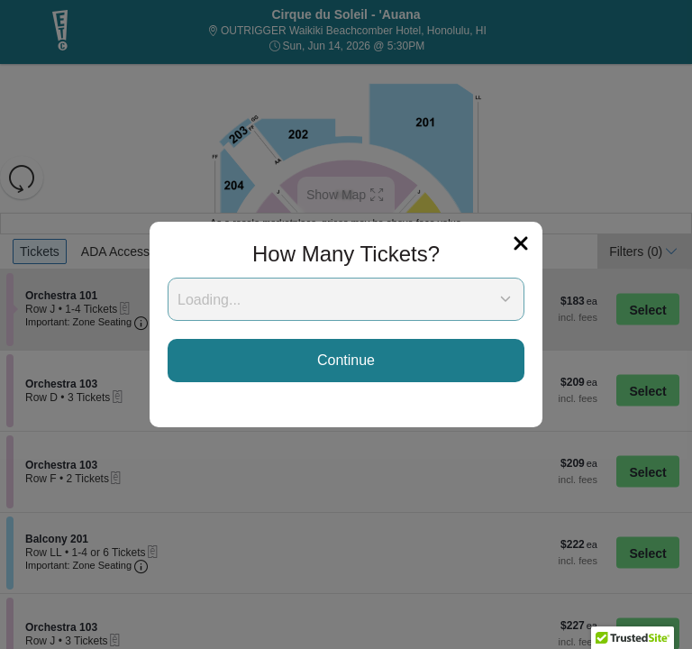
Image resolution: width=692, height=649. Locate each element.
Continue (346, 360)
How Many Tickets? (346, 254)
